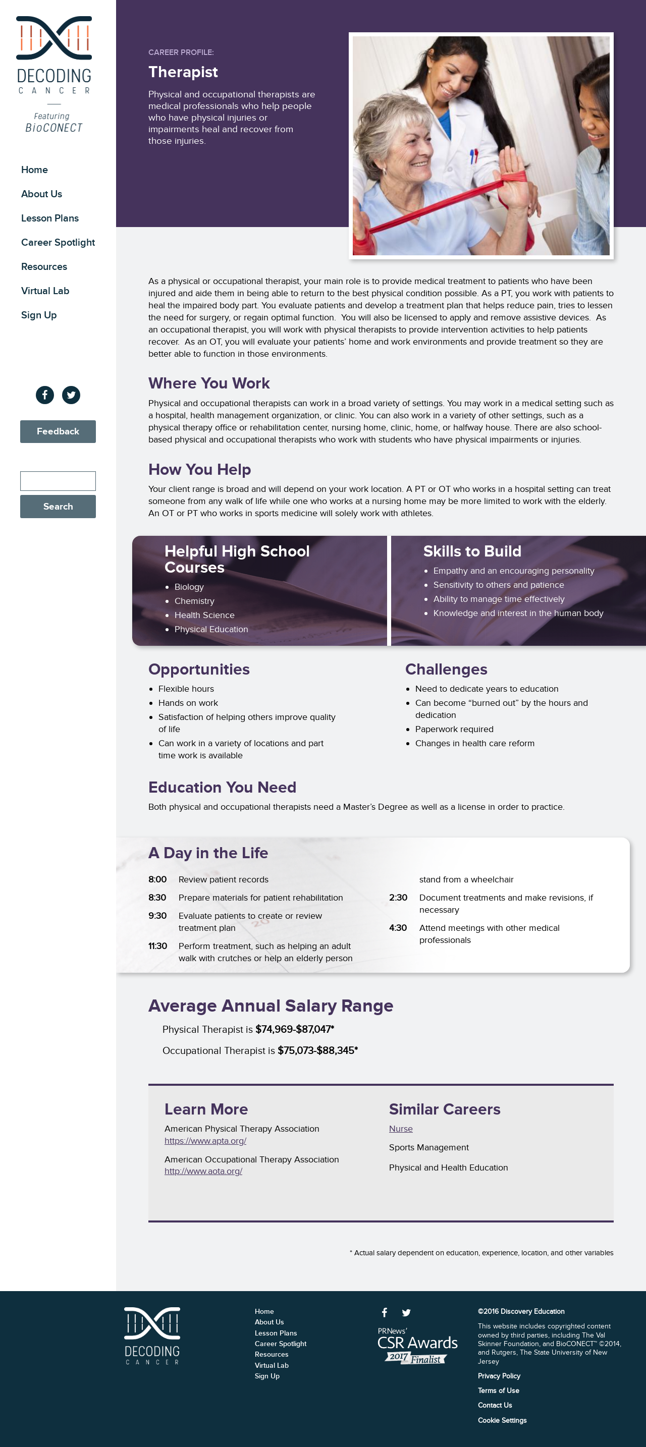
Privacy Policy (499, 1376)
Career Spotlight (58, 243)
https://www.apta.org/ (205, 1140)
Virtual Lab (45, 291)
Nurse (401, 1128)
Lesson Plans (50, 218)
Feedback (58, 431)
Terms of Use (498, 1390)
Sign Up (39, 315)
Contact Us (495, 1405)
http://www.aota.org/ (203, 1171)
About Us (41, 194)
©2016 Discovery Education (521, 1311)
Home (34, 170)
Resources (44, 267)
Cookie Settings (502, 1420)
